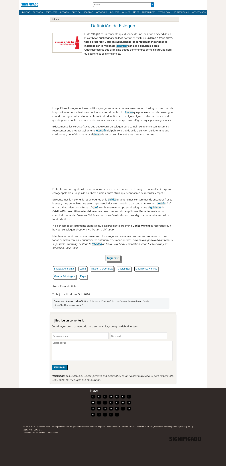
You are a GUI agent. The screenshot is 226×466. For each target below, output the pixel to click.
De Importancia (181, 12)
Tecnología (164, 12)
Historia (64, 12)
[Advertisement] (113, 80)
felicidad (97, 244)
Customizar (124, 268)
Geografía (101, 12)
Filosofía (38, 12)
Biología (114, 12)
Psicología (51, 12)
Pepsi (83, 276)
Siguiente (113, 258)
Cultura (76, 12)
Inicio (54, 19)
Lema (83, 268)
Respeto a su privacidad (34, 433)
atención (101, 130)
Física (136, 12)
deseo (96, 134)
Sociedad (88, 12)
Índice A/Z (25, 12)
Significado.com (29, 4)
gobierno (155, 207)
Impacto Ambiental (64, 268)
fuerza (129, 112)
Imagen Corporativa (102, 268)
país (95, 207)
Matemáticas (148, 12)
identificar (122, 45)
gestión (161, 203)
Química (126, 12)
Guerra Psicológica (64, 276)
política (112, 199)
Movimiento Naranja (146, 268)
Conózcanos (199, 12)
